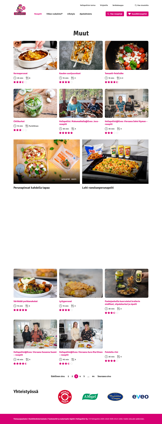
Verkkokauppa (117, 5)
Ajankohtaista (86, 14)
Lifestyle (71, 14)
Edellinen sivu (58, 376)
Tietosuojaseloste (20, 419)
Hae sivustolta (142, 5)
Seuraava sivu (104, 376)
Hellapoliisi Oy (82, 419)
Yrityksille (104, 5)
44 (93, 376)
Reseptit (38, 14)
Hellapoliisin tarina (87, 5)
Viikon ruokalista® (54, 14)
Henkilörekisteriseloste (38, 419)
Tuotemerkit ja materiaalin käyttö (61, 419)
